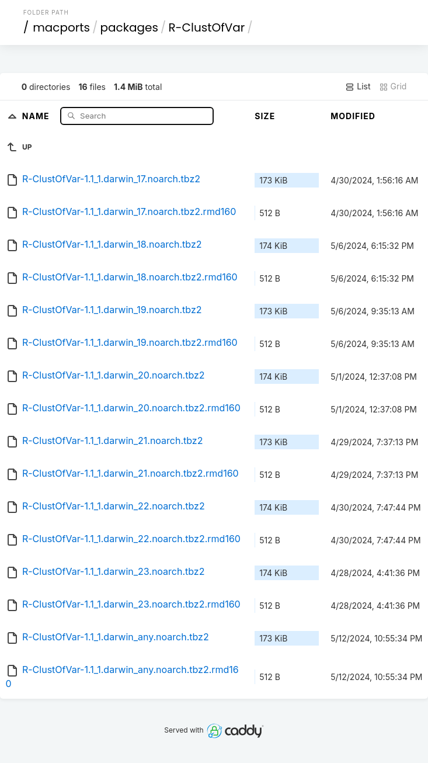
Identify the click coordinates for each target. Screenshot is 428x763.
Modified (352, 116)
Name (37, 115)
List (357, 86)
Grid (393, 86)
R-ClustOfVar (206, 27)
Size (265, 116)
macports (61, 27)
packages (129, 27)
